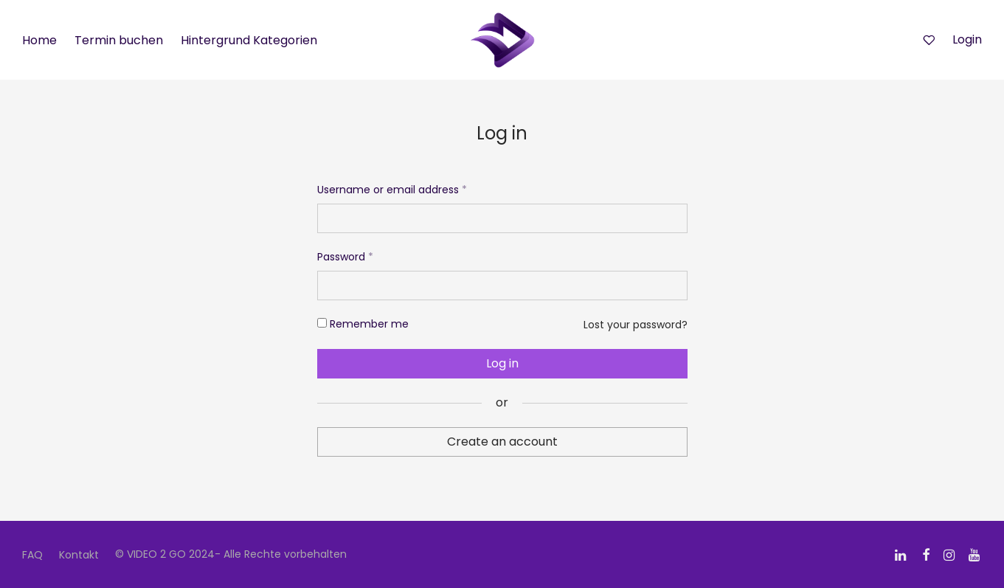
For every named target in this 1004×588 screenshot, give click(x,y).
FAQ (32, 554)
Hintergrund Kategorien (249, 40)
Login (967, 39)
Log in (502, 363)
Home (39, 40)
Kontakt (79, 554)
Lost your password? (636, 324)
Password (345, 256)
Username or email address (392, 189)
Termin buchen (119, 40)
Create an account (502, 441)
